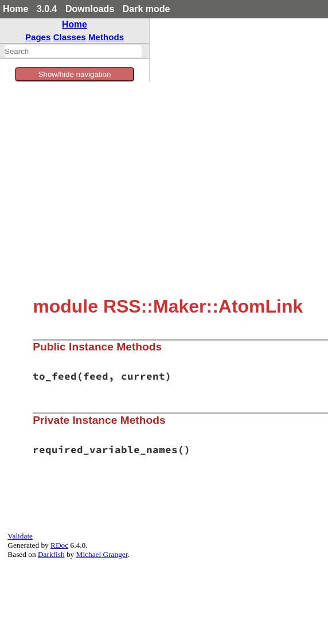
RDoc (59, 545)
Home (15, 9)
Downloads (89, 9)
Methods (106, 37)
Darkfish (51, 554)
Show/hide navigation (74, 74)
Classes (69, 37)
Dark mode (146, 9)
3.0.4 (47, 9)
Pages (38, 37)
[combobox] (73, 51)
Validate (20, 536)
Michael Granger (102, 554)
